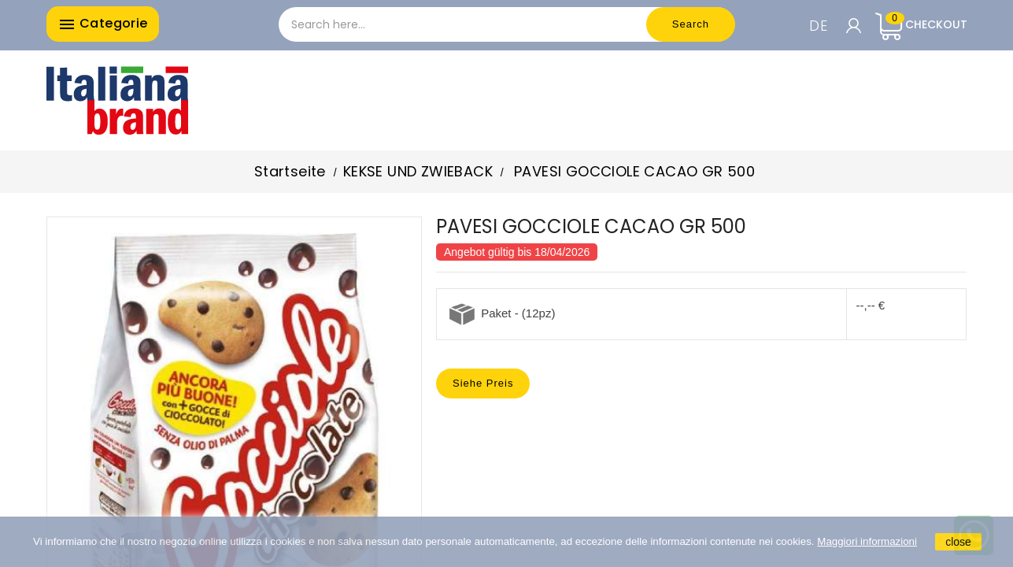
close (958, 542)
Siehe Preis (483, 383)
